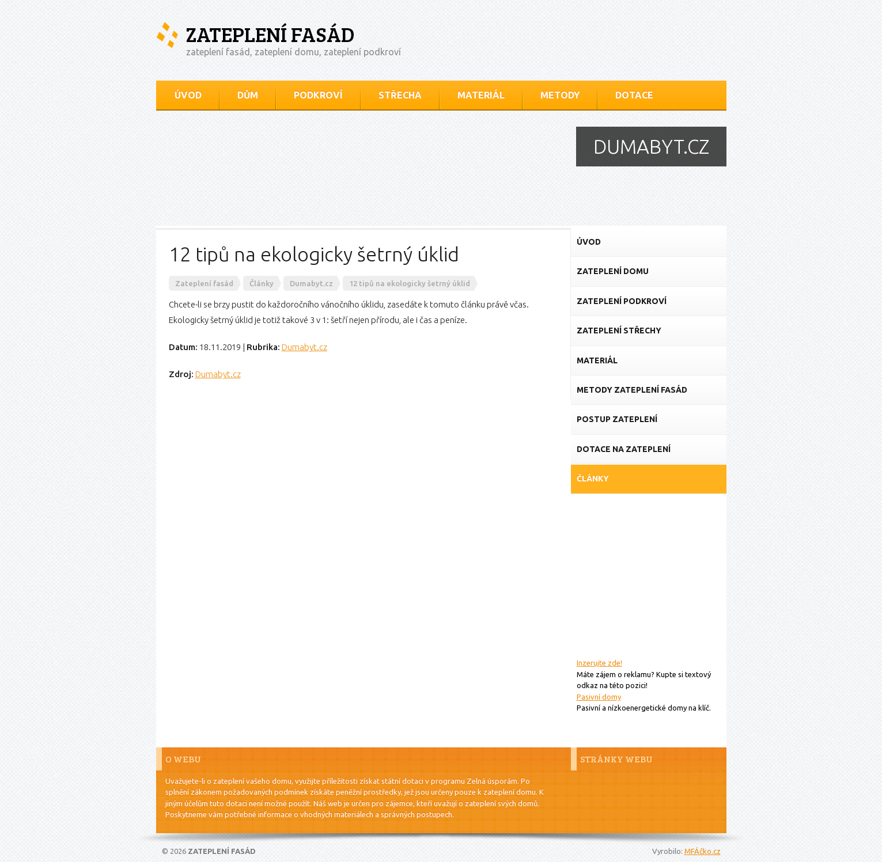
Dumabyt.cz (304, 347)
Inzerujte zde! (599, 663)
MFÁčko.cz (702, 851)
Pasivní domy (599, 697)
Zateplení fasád (270, 34)
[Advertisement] (649, 578)
